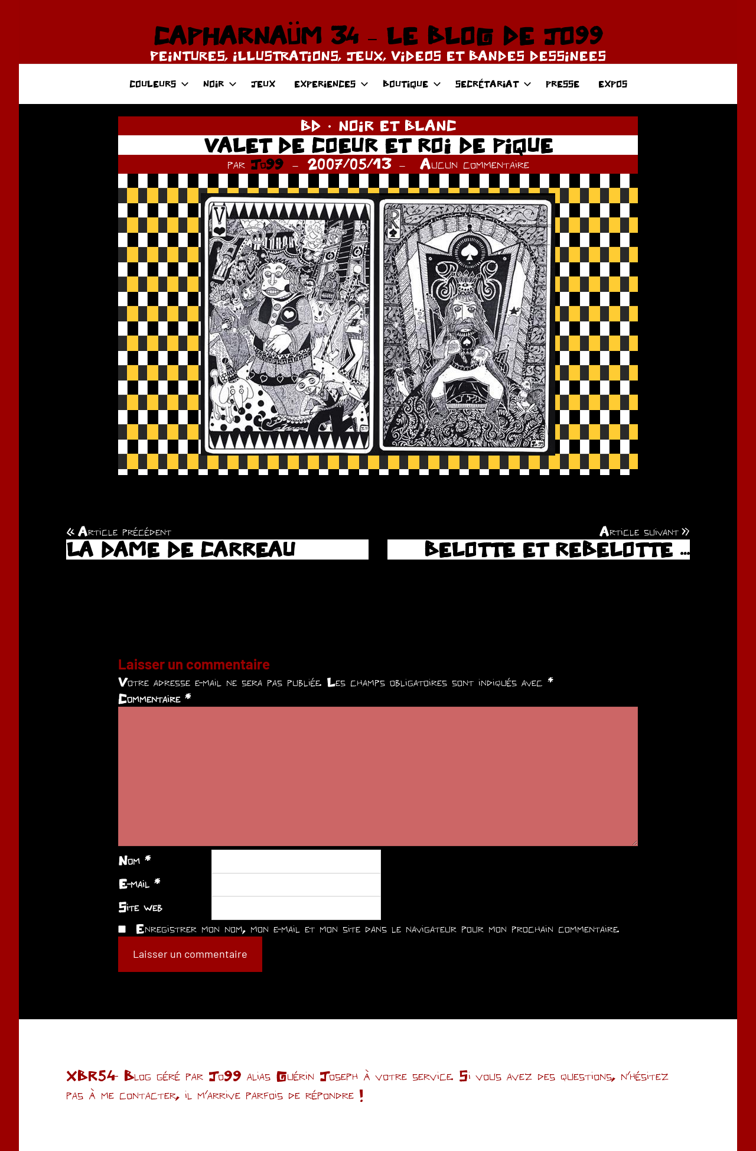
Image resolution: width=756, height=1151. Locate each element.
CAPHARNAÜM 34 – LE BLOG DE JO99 (377, 35)
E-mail (139, 883)
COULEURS (159, 83)
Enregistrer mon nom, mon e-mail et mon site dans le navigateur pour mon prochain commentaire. (377, 928)
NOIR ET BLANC (397, 125)
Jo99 (267, 163)
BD (310, 125)
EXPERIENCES (331, 83)
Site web (140, 907)
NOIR (220, 83)
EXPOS (612, 83)
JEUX (263, 83)
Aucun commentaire (474, 163)
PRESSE (562, 83)
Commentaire (154, 698)
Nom (134, 860)
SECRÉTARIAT (493, 83)
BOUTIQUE (412, 83)
